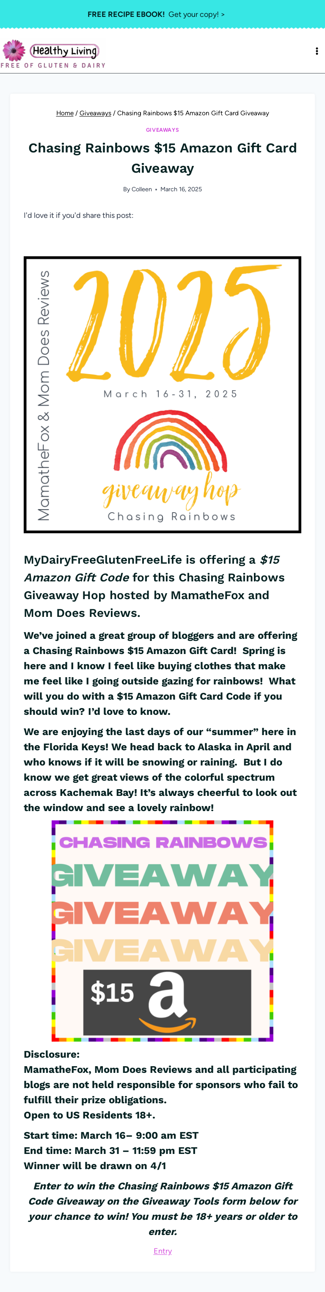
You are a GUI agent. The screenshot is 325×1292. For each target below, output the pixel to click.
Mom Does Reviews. (82, 613)
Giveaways (162, 130)
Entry (163, 1251)
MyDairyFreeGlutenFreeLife (103, 560)
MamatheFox (207, 595)
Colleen (142, 189)
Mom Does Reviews (143, 1069)
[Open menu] (317, 51)
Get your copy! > (156, 14)
